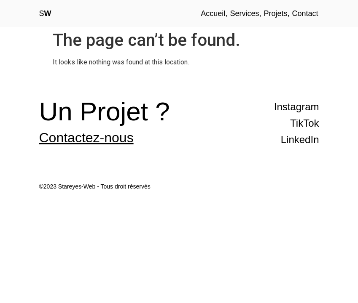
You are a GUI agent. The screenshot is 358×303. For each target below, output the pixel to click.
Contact (305, 13)
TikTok (304, 123)
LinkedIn (300, 139)
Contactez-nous (86, 137)
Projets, (276, 13)
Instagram (296, 106)
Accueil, (214, 13)
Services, (245, 13)
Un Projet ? (104, 111)
